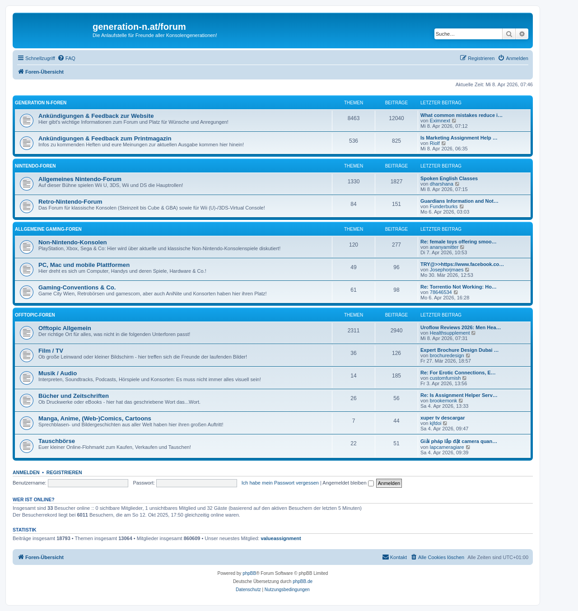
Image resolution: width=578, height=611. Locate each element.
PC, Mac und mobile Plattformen (84, 264)
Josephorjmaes (447, 269)
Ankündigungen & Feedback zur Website (96, 115)
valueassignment (281, 538)
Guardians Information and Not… (459, 201)
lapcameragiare (447, 447)
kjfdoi (436, 423)
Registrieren (64, 472)
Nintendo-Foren (35, 165)
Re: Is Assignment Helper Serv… (459, 395)
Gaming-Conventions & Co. (77, 287)
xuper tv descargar (442, 417)
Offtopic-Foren (35, 314)
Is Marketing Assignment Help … (459, 137)
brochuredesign (447, 355)
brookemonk (443, 400)
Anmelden (26, 472)
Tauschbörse (56, 441)
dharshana (441, 184)
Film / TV (50, 350)
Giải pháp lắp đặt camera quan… (458, 441)
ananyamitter (444, 247)
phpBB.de (302, 581)
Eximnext (440, 120)
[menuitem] (66, 58)
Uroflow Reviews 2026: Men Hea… (460, 327)
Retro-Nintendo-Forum (70, 201)
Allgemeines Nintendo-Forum (79, 179)
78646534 (441, 292)
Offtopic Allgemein (64, 328)
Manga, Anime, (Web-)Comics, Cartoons (94, 418)
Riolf (435, 143)
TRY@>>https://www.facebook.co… (462, 264)
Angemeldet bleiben (347, 482)
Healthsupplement (450, 333)
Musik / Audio (57, 373)
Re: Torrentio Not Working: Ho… (458, 286)
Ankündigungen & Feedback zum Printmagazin (105, 138)
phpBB (249, 573)
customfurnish (445, 378)
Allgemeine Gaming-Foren (48, 229)
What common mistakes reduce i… (461, 115)
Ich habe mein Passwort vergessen (280, 482)
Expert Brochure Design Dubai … (459, 350)
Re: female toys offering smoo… (458, 241)
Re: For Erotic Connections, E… (458, 372)
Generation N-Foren (40, 102)
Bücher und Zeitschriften (73, 395)
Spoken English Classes (449, 178)
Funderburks (444, 206)
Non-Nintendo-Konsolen (72, 242)
